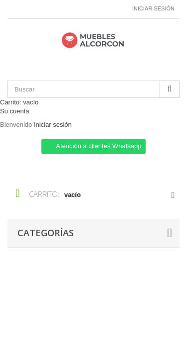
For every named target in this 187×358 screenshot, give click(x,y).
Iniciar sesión (153, 8)
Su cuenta (14, 111)
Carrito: (19, 102)
